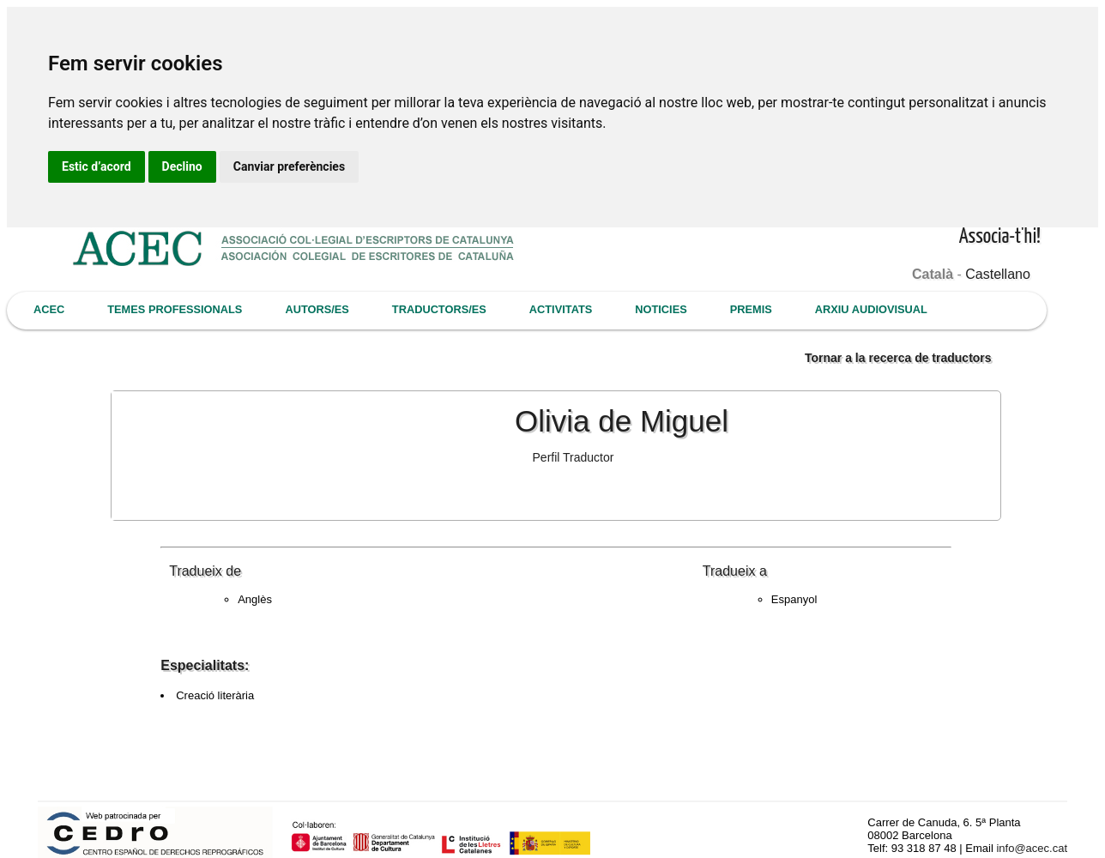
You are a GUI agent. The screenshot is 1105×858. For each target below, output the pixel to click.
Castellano (997, 274)
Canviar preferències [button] (289, 166)
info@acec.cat (1031, 848)
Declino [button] (182, 166)
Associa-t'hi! (1000, 237)
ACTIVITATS (560, 309)
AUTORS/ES (316, 309)
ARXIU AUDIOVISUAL (871, 309)
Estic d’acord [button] (96, 166)
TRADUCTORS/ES (439, 309)
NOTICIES (660, 309)
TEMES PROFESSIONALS (174, 309)
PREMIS (751, 309)
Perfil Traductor (573, 457)
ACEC (48, 309)
